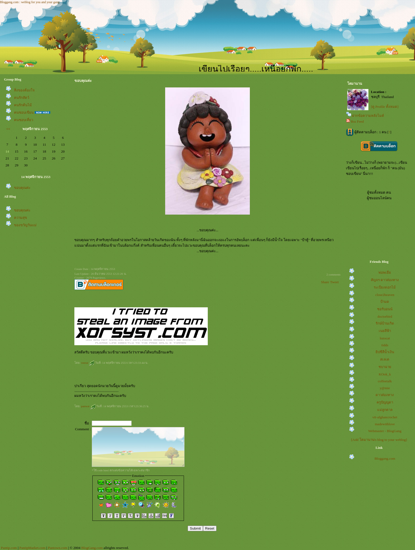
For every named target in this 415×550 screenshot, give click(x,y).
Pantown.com (57, 548)
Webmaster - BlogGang (385, 431)
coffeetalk (385, 381)
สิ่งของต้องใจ (24, 90)
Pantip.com (9, 548)
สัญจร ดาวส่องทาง (385, 280)
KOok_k (385, 374)
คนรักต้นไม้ (23, 105)
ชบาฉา (384, 367)
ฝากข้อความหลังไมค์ (368, 116)
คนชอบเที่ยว (23, 120)
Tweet (334, 282)
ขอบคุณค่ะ (22, 188)
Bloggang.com (385, 458)
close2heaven (384, 295)
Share (325, 282)
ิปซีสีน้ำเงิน (385, 352)
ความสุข (20, 218)
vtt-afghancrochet (384, 417)
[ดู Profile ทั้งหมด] (385, 107)
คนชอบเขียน (24, 112)
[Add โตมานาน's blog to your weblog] (379, 440)
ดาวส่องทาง (385, 395)
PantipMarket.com (32, 548)
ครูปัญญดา (385, 402)
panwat (88, 406)
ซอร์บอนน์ (385, 309)
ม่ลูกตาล (385, 410)
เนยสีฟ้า (385, 331)
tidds (384, 345)
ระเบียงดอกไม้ (385, 287)
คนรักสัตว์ (21, 98)
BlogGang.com (92, 548)
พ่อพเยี (384, 272)
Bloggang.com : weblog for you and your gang (30, 2)
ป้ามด (384, 302)
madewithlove (385, 424)
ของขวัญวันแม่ (25, 225)
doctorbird (384, 316)
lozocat (385, 338)
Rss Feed (357, 121)
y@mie (385, 388)
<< (8, 129)
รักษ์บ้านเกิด (385, 323)
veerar (87, 362)
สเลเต (384, 359)
